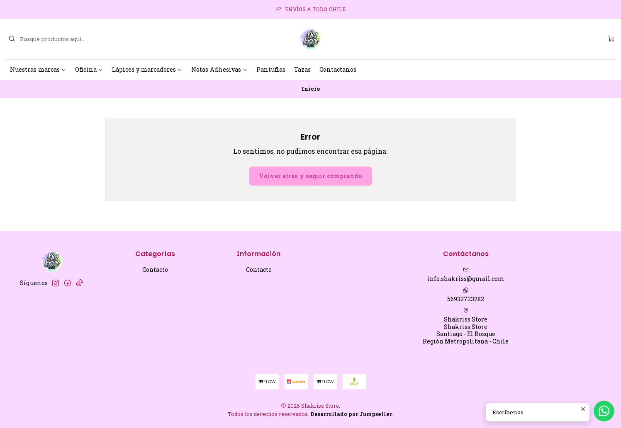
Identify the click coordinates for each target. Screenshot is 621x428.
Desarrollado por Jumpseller (351, 414)
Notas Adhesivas (219, 69)
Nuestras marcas (38, 69)
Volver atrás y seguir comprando (310, 176)
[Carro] (611, 39)
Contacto (155, 269)
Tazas (302, 69)
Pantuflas (270, 69)
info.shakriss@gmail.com (465, 275)
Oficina (89, 69)
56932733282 (465, 295)
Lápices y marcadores (147, 69)
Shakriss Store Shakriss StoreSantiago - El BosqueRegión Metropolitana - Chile (466, 326)
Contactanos (337, 69)
